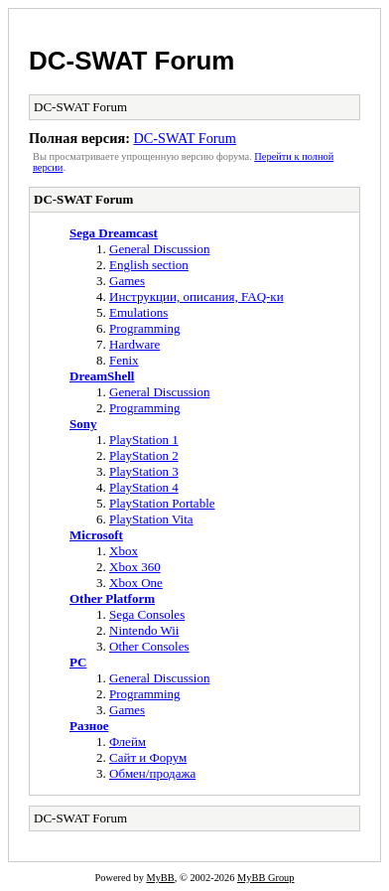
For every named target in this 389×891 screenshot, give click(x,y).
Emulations (138, 312)
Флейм (127, 741)
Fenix (124, 360)
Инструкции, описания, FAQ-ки (196, 296)
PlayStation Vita (151, 519)
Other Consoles (149, 646)
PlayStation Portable (162, 503)
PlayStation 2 (144, 455)
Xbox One (136, 582)
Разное (88, 725)
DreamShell (101, 376)
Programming (145, 328)
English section (149, 264)
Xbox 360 (135, 566)
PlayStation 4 (144, 487)
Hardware (134, 344)
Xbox (123, 550)
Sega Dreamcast (113, 232)
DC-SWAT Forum (132, 60)
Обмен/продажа (152, 773)
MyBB (160, 877)
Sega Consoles (147, 614)
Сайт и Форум (148, 757)
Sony (82, 423)
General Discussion (159, 248)
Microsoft (96, 534)
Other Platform (112, 598)
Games (127, 280)
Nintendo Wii (144, 630)
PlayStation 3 (144, 471)
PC (77, 662)
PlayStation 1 (144, 439)
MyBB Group (265, 877)
